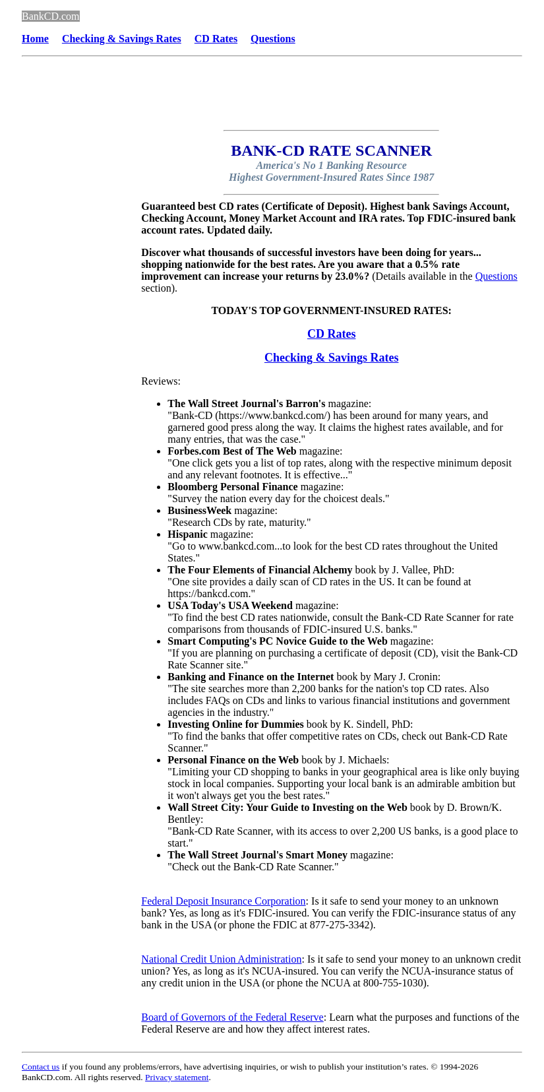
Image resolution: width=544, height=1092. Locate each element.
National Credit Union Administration (221, 959)
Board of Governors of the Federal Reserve (232, 1017)
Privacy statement (176, 1077)
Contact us (40, 1067)
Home (35, 38)
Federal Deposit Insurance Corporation (223, 901)
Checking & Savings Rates (331, 357)
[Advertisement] (74, 402)
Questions (273, 38)
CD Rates (331, 333)
